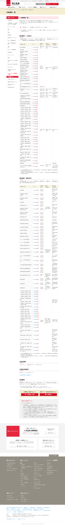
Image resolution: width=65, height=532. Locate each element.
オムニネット (10, 66)
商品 (21, 463)
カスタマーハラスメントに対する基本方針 (13, 510)
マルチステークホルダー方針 (27, 510)
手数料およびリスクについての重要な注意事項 (42, 510)
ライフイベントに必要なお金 (12, 468)
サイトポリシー (9, 511)
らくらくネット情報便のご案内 (12, 74)
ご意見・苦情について (24, 499)
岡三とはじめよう (10, 460)
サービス (35, 463)
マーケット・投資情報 (52, 460)
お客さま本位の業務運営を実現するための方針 (14, 507)
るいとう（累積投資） (12, 49)
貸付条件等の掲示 (20, 511)
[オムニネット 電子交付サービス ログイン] (52, 4)
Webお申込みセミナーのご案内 (12, 499)
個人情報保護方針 (46, 507)
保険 (9, 46)
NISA (9, 57)
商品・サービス (11, 17)
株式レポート (49, 464)
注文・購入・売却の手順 (12, 64)
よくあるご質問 (23, 501)
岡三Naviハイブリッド (12, 37)
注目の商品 (10, 20)
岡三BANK (10, 52)
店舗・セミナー (10, 493)
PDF (35, 47)
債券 (9, 32)
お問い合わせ (23, 497)
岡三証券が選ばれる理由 (11, 463)
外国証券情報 (39, 507)
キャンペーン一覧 (11, 26)
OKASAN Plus (10, 87)
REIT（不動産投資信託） (12, 44)
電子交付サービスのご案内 (12, 70)
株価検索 (48, 463)
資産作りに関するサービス (11, 470)
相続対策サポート (11, 84)
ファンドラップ (11, 55)
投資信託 (22, 473)
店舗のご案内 (9, 495)
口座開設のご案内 (10, 464)
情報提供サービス (50, 468)
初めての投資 (9, 466)
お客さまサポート (24, 493)
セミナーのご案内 (10, 497)
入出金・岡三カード (12, 79)
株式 (9, 29)
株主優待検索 (49, 472)
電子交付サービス (37, 473)
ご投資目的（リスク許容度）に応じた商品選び (12, 24)
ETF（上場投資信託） (12, 40)
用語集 (14, 511)
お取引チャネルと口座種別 (12, 61)
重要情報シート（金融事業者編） (29, 507)
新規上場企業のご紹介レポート (52, 470)
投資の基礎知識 (49, 466)
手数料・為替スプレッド (12, 81)
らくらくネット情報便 (38, 475)
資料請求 (22, 495)
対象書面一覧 (31, 9)
